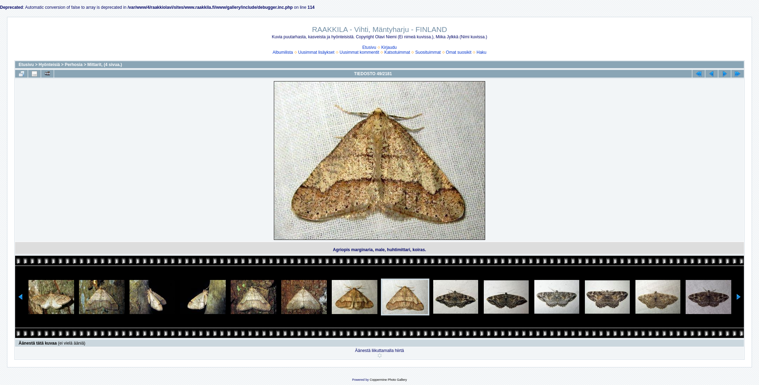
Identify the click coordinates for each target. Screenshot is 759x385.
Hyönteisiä (49, 64)
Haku (481, 52)
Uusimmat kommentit (359, 52)
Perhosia (73, 64)
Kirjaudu (389, 47)
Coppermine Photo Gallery (388, 379)
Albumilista (283, 52)
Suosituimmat (428, 52)
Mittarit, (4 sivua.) (104, 64)
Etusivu (369, 47)
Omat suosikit (458, 52)
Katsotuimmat (397, 52)
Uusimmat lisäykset (316, 52)
